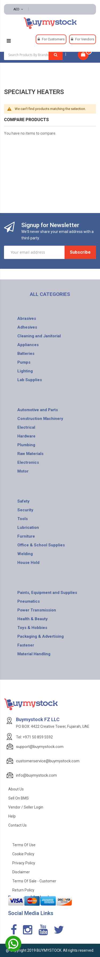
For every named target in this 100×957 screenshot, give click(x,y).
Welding (25, 553)
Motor (23, 471)
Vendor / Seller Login (25, 807)
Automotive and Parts (37, 409)
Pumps (23, 362)
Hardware (26, 436)
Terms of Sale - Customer (34, 881)
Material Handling (33, 654)
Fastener (25, 645)
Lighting (25, 371)
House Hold (28, 562)
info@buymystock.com (36, 775)
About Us (16, 789)
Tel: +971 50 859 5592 (34, 737)
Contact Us (17, 825)
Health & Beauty (32, 618)
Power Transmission (36, 610)
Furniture (26, 536)
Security (25, 510)
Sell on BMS (18, 798)
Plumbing (26, 445)
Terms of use (23, 845)
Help (12, 816)
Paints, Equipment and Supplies (47, 592)
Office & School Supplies (41, 545)
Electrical (26, 427)
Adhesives (27, 327)
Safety (23, 501)
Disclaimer (21, 872)
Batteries (25, 353)
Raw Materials (30, 453)
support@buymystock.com (39, 746)
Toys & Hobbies (32, 627)
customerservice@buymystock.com (47, 761)
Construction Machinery (40, 418)
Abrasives (26, 318)
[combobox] (33, 54)
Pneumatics (28, 601)
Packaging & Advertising (40, 636)
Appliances (28, 344)
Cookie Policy (23, 854)
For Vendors (84, 39)
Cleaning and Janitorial (39, 336)
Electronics (28, 462)
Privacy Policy (23, 863)
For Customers (53, 39)
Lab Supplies (29, 379)
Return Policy (23, 890)
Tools (22, 518)
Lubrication (28, 527)
